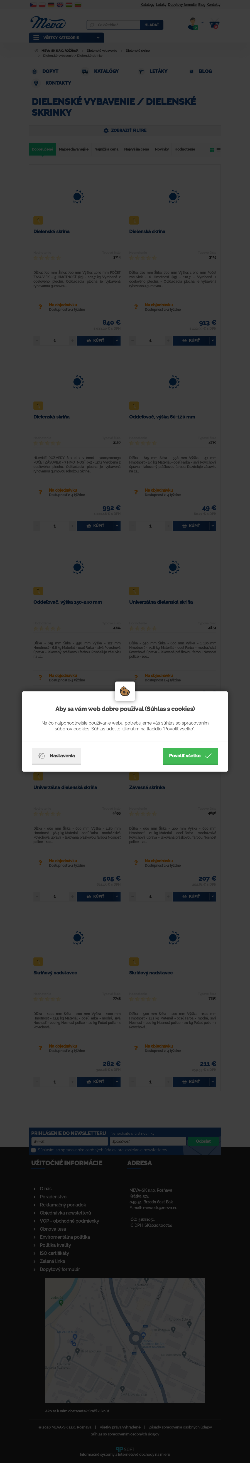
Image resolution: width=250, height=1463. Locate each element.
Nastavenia (56, 756)
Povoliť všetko (190, 756)
